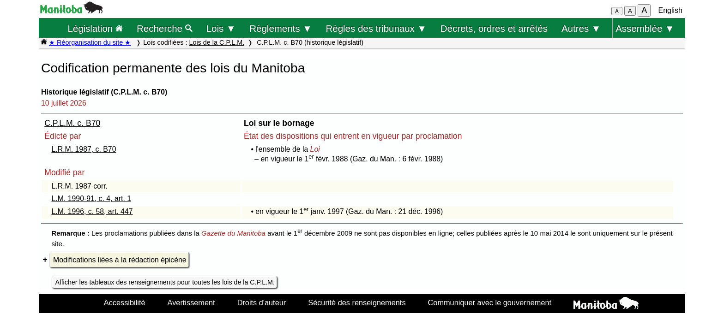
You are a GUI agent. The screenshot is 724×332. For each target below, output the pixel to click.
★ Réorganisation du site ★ (90, 42)
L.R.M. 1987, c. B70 (84, 149)
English (670, 10)
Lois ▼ (221, 28)
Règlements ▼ (280, 28)
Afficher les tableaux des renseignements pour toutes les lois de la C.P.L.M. (165, 282)
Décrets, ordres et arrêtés (494, 28)
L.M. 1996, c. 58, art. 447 (92, 211)
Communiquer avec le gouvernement (489, 302)
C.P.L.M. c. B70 (72, 123)
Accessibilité (124, 302)
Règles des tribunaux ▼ (376, 28)
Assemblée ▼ (644, 28)
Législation (95, 28)
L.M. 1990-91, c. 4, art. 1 (91, 198)
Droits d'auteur (261, 302)
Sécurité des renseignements (356, 302)
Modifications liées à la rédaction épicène (120, 260)
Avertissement (191, 302)
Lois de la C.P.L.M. (216, 42)
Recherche (165, 28)
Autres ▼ (581, 28)
